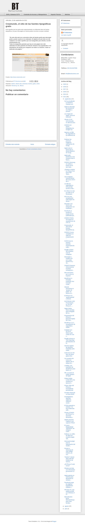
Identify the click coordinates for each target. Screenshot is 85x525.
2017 (64, 89)
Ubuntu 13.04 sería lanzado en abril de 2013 (69, 121)
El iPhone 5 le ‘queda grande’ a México (69, 297)
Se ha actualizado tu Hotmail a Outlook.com (69, 102)
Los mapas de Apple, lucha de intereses (69, 115)
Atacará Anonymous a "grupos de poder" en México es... (69, 290)
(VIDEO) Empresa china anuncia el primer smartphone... (69, 268)
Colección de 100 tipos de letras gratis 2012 (69, 354)
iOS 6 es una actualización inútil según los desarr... (69, 199)
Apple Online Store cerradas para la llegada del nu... (69, 311)
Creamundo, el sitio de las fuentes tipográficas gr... (69, 227)
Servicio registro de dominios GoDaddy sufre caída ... (69, 348)
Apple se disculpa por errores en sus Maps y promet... (69, 109)
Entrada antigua (50, 144)
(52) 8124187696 (72, 68)
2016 (64, 91)
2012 (64, 96)
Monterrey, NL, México (18, 85)
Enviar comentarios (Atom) (34, 149)
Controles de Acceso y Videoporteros (35, 14)
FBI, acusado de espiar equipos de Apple (69, 374)
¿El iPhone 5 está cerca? (69, 464)
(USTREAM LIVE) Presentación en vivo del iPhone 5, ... (69, 304)
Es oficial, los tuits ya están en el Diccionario (69, 192)
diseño (13, 83)
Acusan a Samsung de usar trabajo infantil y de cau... (68, 451)
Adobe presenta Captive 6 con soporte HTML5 (69, 421)
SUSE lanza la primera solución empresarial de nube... (69, 244)
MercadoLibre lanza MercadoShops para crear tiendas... (69, 500)
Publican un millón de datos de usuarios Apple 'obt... (69, 436)
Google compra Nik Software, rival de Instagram (68, 252)
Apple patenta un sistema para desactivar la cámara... (69, 478)
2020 (64, 84)
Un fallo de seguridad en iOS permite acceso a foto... (69, 186)
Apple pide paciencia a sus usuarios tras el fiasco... (69, 158)
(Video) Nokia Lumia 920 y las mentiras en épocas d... (69, 381)
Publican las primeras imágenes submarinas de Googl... (69, 142)
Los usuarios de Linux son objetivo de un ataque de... (69, 361)
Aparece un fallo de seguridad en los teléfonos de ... (69, 135)
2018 (64, 86)
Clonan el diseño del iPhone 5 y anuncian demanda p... (69, 415)
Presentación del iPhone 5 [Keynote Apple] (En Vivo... (69, 318)
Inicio (32, 144)
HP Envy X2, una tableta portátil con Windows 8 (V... (69, 492)
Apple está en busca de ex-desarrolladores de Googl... (69, 150)
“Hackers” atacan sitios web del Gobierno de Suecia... (69, 459)
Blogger (54, 521)
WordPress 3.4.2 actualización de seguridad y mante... (69, 325)
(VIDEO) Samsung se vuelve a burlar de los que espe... (69, 165)
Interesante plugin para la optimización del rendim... (69, 443)
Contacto (65, 48)
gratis (34, 83)
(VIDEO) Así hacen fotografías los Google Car (69, 127)
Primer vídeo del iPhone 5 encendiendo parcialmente (69, 388)
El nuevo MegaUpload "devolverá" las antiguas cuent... (69, 428)
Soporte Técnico (56, 14)
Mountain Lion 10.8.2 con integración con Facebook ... (69, 206)
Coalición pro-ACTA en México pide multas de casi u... (69, 333)
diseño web (19, 83)
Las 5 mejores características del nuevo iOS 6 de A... (69, 179)
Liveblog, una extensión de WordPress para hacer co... (69, 368)
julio (66, 508)
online (38, 83)
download (25, 83)
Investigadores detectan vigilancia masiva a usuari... (68, 400)
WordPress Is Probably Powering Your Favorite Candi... (69, 281)
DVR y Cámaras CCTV (13, 14)
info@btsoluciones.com (72, 73)
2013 (64, 94)
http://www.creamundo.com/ (17, 77)
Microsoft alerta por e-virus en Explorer (69, 274)
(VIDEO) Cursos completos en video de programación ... (69, 235)
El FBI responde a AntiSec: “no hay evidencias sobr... (69, 408)
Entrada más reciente (12, 144)
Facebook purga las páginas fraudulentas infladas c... (69, 485)
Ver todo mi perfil (66, 35)
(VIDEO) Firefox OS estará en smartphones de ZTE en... (69, 220)
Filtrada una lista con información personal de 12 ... (69, 470)
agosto (67, 506)
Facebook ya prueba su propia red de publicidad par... (69, 213)
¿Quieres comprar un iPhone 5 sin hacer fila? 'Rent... (69, 172)
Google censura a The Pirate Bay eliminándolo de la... (69, 341)
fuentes (30, 83)
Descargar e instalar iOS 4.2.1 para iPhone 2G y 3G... (68, 260)
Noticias (67, 14)
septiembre (68, 99)
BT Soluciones (65, 23)
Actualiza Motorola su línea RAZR (69, 393)
